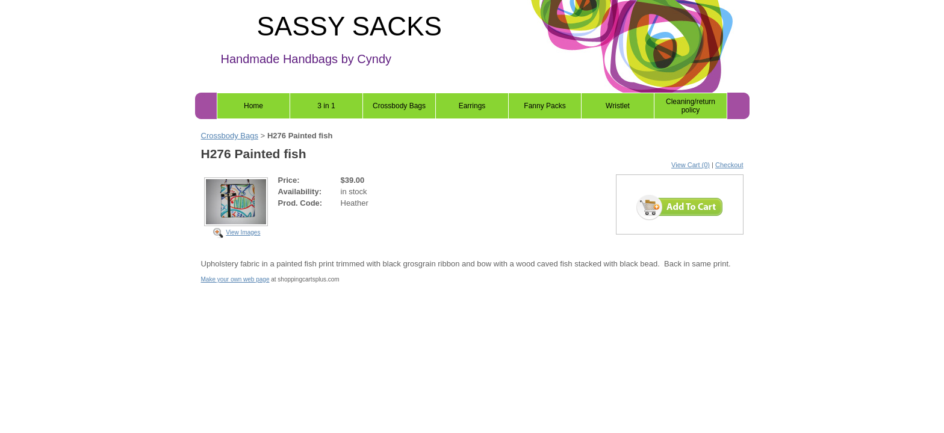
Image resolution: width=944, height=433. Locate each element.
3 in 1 (326, 106)
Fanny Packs (544, 106)
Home (253, 106)
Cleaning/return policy (690, 105)
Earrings (472, 106)
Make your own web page (235, 279)
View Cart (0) (690, 164)
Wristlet (618, 106)
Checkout (729, 164)
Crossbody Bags (399, 106)
